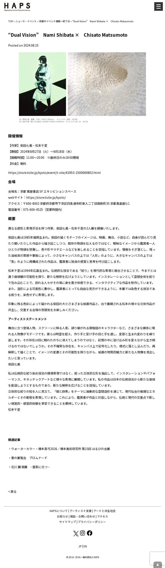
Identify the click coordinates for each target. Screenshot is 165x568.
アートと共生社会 (104, 511)
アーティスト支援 (81, 511)
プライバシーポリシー (92, 522)
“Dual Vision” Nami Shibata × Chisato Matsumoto (103, 21)
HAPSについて (59, 511)
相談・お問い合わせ (82, 516)
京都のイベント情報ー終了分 (54, 21)
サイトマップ (67, 522)
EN (85, 546)
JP (80, 546)
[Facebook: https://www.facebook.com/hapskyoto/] (89, 535)
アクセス (102, 516)
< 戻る (12, 491)
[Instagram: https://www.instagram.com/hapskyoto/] (82, 535)
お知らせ (62, 516)
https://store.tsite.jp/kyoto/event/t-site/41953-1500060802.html (54, 172)
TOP (10, 21)
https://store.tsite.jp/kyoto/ (46, 197)
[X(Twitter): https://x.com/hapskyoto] (75, 535)
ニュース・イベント (26, 21)
